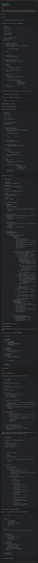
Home (16, 561)
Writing (23, 561)
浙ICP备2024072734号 (33, 561)
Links (27, 561)
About (20, 561)
